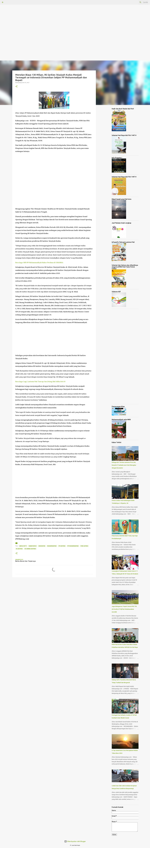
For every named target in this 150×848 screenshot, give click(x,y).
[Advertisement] (57, 13)
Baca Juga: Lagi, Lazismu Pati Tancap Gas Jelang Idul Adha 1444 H (40, 381)
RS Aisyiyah (19, 548)
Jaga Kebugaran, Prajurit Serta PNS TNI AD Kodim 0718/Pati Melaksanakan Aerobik (124, 609)
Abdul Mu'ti (23, 546)
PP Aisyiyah (62, 546)
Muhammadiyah (51, 546)
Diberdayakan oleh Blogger (75, 841)
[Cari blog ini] (138, 2)
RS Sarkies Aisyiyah (30, 548)
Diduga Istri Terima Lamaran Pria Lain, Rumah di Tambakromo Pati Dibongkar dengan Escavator (124, 465)
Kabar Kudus (32, 546)
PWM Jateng (84, 546)
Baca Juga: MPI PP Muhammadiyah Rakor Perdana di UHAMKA (39, 263)
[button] (16, 86)
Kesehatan (42, 546)
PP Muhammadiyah (72, 546)
